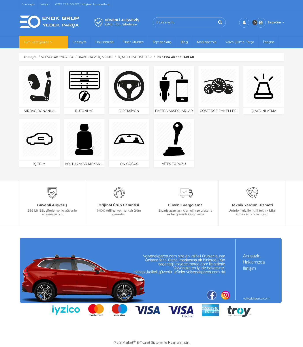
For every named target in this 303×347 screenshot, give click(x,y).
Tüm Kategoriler (36, 42)
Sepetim (275, 22)
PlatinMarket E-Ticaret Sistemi (138, 343)
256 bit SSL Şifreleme (121, 24)
